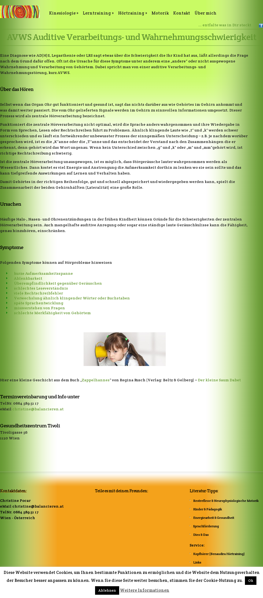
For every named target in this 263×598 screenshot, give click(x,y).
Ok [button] (250, 580)
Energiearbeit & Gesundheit (213, 518)
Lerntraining (98, 13)
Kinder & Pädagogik (207, 509)
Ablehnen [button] (107, 590)
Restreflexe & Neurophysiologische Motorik (226, 501)
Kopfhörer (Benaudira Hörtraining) (219, 554)
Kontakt (181, 13)
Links (197, 562)
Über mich (205, 13)
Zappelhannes (96, 379)
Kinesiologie (63, 13)
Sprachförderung (206, 526)
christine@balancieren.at (38, 409)
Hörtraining (132, 13)
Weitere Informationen (144, 590)
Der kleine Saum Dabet (219, 379)
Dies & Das (201, 535)
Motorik (160, 13)
